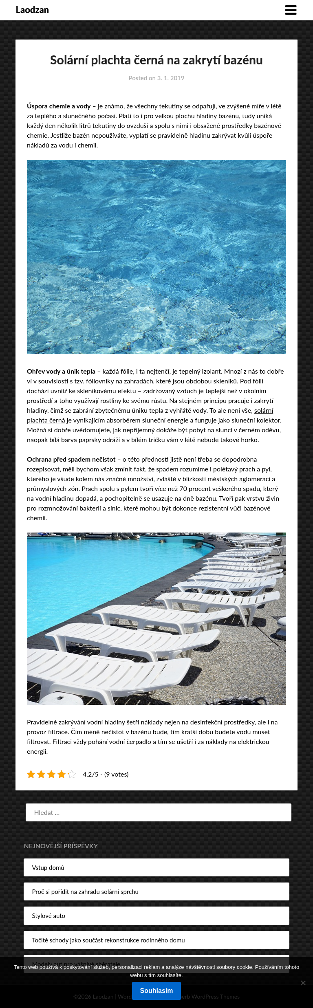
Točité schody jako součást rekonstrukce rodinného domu (108, 940)
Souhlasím (156, 990)
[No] (303, 983)
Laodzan (32, 9)
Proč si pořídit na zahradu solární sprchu (85, 891)
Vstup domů (48, 867)
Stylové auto (48, 915)
